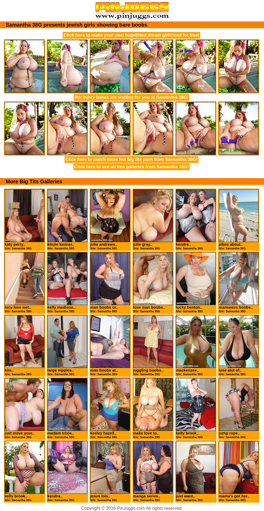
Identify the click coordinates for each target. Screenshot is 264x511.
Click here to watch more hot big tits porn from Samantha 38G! (131, 159)
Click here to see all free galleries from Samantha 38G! (131, 166)
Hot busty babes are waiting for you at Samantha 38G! (131, 97)
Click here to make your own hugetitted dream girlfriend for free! (131, 35)
